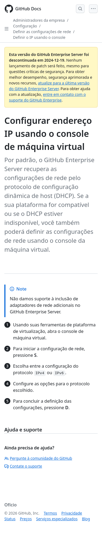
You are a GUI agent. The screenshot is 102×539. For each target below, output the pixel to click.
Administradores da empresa (39, 20)
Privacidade (71, 513)
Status (10, 518)
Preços (26, 518)
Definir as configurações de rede (42, 31)
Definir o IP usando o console (39, 37)
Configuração (25, 26)
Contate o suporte (23, 466)
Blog (86, 518)
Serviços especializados (57, 518)
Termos (50, 513)
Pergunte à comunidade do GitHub (38, 458)
